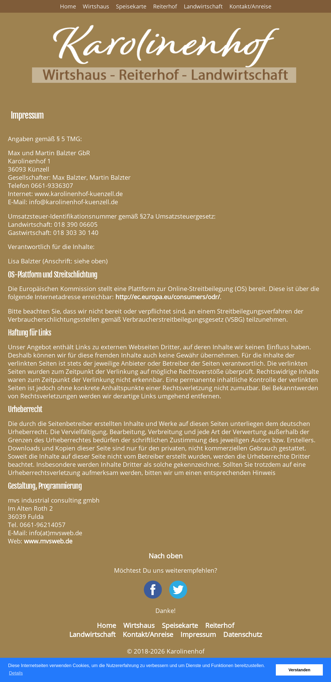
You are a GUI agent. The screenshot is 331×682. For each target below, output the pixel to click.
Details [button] (16, 673)
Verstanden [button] (299, 670)
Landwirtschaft (203, 6)
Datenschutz (242, 634)
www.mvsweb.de (48, 541)
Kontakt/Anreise (250, 6)
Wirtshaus (96, 6)
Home (68, 6)
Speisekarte (131, 6)
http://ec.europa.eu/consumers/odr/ (167, 297)
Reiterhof (165, 6)
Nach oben (166, 555)
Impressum (198, 634)
